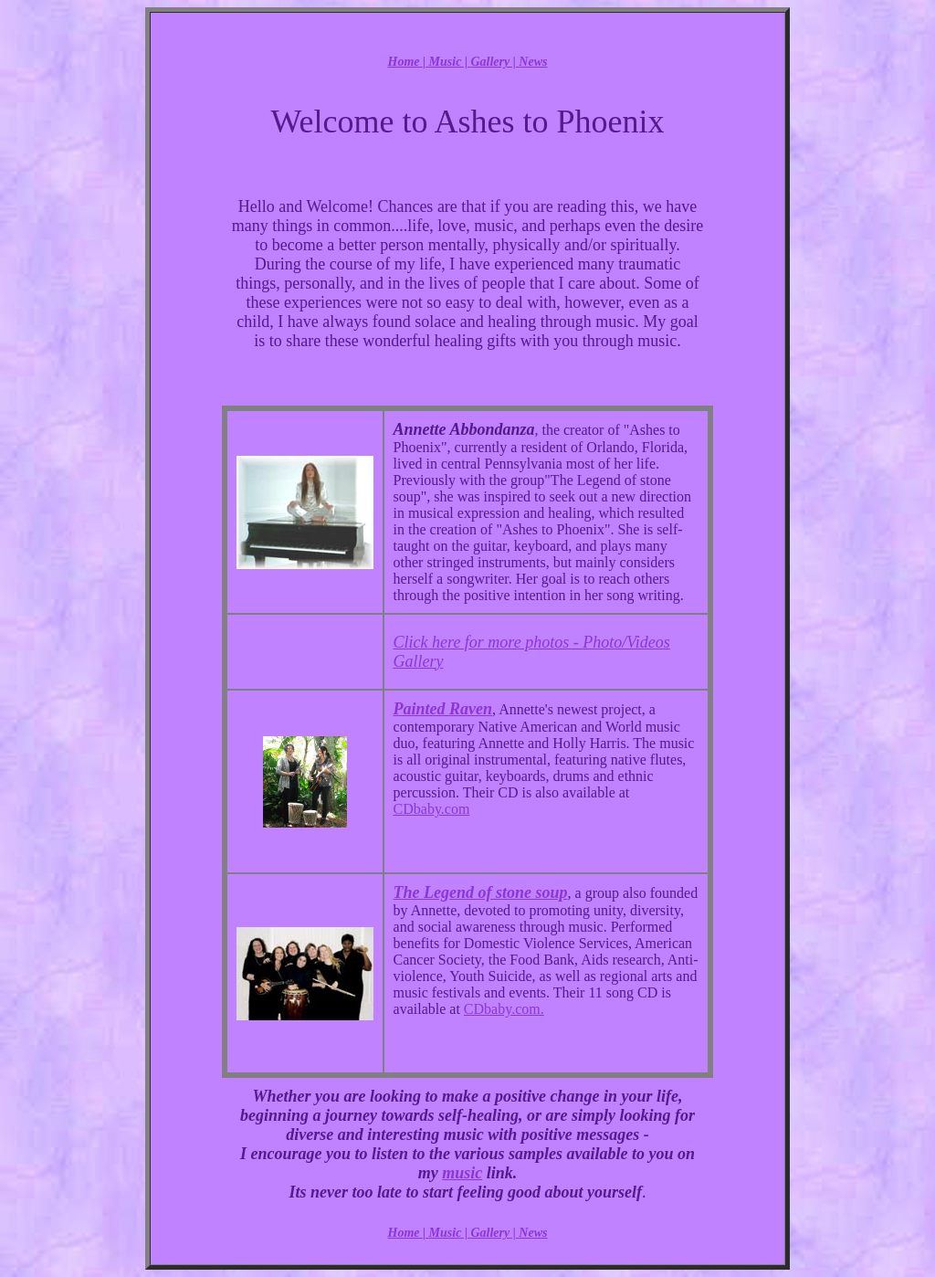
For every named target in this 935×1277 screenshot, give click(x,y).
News (533, 62)
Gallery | (494, 62)
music (462, 1173)
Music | (450, 62)
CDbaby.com (432, 809)
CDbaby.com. (504, 1009)
